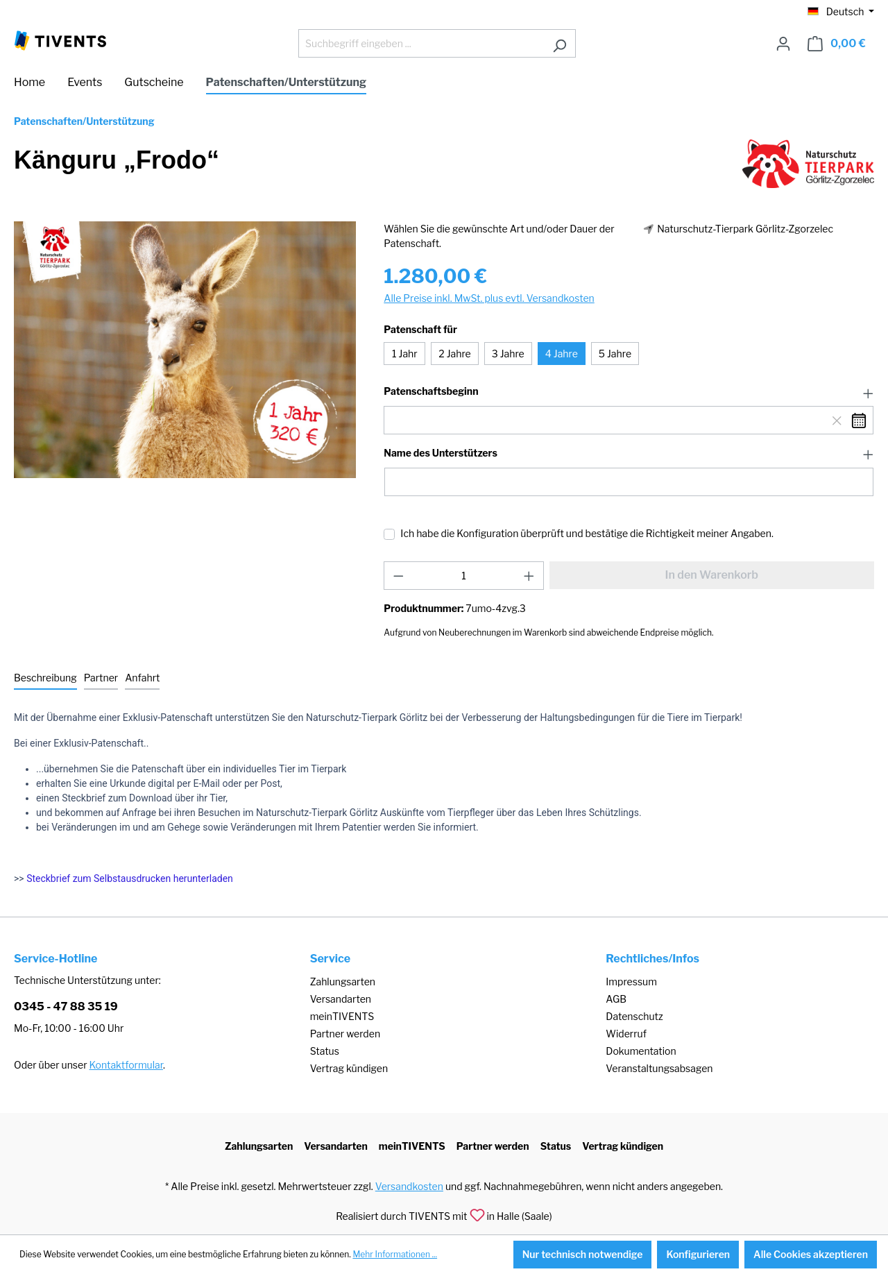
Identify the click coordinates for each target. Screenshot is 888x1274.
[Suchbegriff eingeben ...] (421, 43)
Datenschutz (634, 1016)
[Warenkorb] (836, 44)
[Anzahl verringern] (398, 575)
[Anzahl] (463, 575)
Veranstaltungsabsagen (659, 1068)
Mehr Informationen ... (394, 1254)
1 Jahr (405, 353)
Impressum (631, 981)
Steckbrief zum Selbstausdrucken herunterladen (129, 878)
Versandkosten (409, 1186)
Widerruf (626, 1033)
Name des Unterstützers (440, 453)
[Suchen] (559, 43)
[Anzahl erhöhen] (529, 575)
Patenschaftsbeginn (431, 391)
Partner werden (345, 1033)
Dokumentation (641, 1051)
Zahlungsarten (342, 981)
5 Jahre (615, 353)
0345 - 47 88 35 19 (66, 1006)
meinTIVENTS (342, 1016)
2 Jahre (454, 353)
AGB (616, 999)
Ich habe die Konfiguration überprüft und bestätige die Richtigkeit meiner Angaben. (587, 533)
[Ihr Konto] (783, 44)
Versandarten (340, 999)
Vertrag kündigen (349, 1068)
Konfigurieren (698, 1254)
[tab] (45, 678)
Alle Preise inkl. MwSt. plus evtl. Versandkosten (489, 298)
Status (324, 1051)
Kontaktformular (126, 1065)
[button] (629, 392)
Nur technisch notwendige (582, 1254)
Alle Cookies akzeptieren (810, 1254)
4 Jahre (561, 353)
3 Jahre (508, 353)
